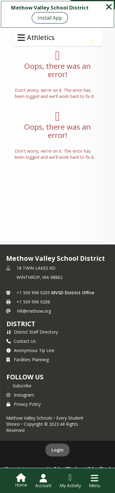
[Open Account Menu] (43, 481)
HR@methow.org (34, 311)
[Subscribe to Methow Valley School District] (19, 385)
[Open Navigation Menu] (94, 481)
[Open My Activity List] (70, 481)
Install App (50, 17)
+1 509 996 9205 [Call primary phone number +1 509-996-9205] (33, 292)
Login (57, 450)
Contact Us (21, 341)
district (20, 323)
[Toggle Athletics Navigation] (21, 37)
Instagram (20, 395)
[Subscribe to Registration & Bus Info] (93, 37)
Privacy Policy (23, 404)
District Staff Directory (32, 332)
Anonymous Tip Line (30, 350)
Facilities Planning (27, 359)
